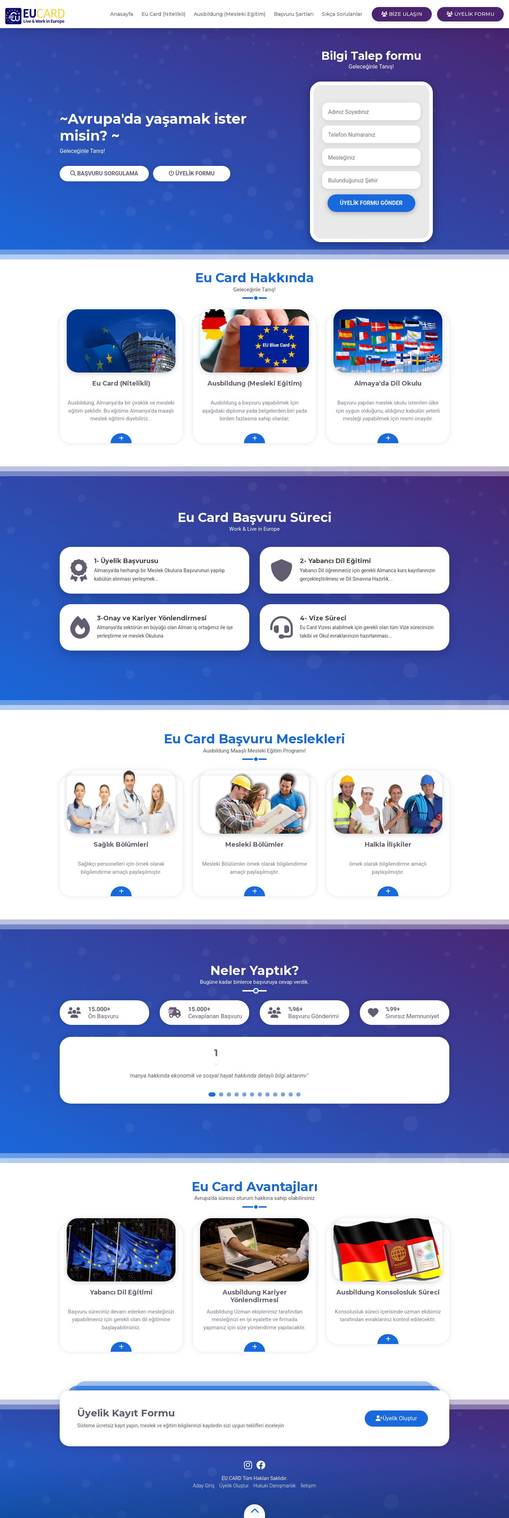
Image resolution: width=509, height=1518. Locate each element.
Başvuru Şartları (293, 14)
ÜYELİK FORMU (470, 14)
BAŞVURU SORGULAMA (104, 173)
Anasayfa (121, 14)
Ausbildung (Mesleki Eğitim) (229, 14)
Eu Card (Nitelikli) (163, 14)
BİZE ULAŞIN (401, 14)
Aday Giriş (203, 1485)
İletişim (308, 1485)
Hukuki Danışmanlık (274, 1485)
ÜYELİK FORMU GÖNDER (371, 203)
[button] (212, 1094)
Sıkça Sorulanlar (342, 14)
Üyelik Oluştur (396, 1418)
